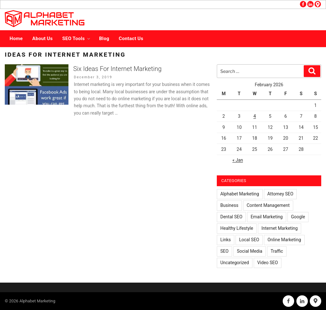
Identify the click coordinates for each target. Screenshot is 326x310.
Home (16, 38)
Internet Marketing (279, 228)
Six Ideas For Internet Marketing (117, 69)
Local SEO (249, 239)
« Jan (237, 160)
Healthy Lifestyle (236, 228)
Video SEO (267, 262)
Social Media (249, 251)
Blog (104, 38)
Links (225, 239)
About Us (42, 38)
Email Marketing (267, 216)
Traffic (277, 251)
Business (229, 205)
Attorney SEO (280, 193)
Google (298, 216)
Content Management (268, 205)
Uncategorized (234, 262)
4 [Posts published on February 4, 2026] (254, 116)
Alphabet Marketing (239, 193)
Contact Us (131, 38)
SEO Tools (76, 38)
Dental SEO (231, 216)
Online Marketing (284, 239)
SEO (224, 251)
